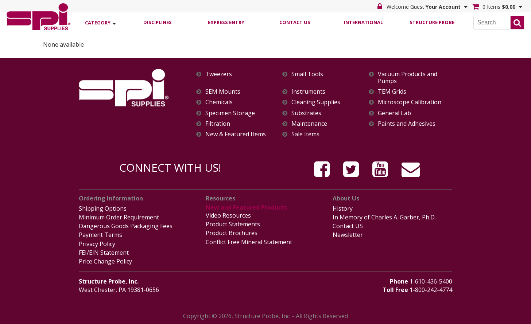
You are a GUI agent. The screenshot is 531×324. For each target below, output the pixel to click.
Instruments (308, 91)
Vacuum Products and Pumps (407, 78)
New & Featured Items (235, 134)
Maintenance (309, 123)
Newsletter (348, 235)
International (363, 22)
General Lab (394, 113)
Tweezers (218, 74)
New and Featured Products (246, 207)
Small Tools (307, 74)
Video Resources (228, 215)
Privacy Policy (97, 244)
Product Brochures (231, 233)
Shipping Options (103, 208)
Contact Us (294, 22)
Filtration (217, 123)
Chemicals (219, 102)
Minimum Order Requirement (119, 217)
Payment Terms (100, 235)
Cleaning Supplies (315, 102)
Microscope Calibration (409, 102)
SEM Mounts (222, 91)
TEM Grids (392, 91)
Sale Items (305, 134)
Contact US (348, 226)
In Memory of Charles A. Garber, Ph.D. (384, 217)
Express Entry (226, 22)
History (343, 208)
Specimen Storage (230, 113)
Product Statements (233, 224)
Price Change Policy (105, 261)
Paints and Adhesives (406, 123)
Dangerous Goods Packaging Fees (126, 226)
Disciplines (157, 22)
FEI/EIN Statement (104, 253)
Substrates (306, 113)
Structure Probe (432, 22)
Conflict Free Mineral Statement (249, 242)
